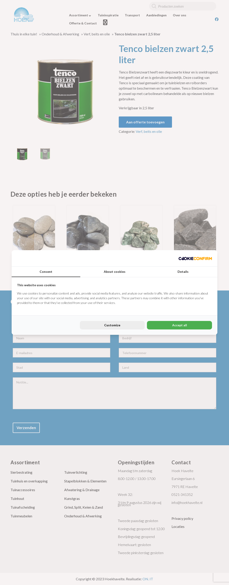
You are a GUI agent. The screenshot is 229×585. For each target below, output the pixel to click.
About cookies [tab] (114, 271)
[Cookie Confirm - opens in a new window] (195, 258)
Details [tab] (183, 271)
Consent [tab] (46, 271)
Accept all (179, 325)
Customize (112, 325)
